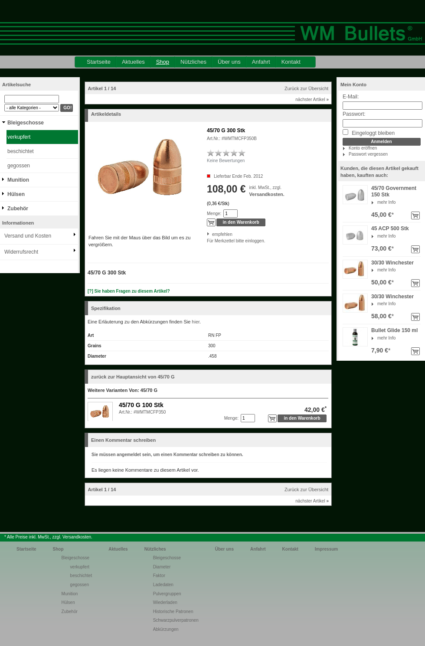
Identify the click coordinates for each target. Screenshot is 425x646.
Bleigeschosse (25, 123)
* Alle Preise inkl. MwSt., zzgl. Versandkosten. (48, 537)
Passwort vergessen (368, 154)
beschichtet (20, 151)
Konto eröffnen (363, 148)
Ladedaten (163, 584)
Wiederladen (165, 602)
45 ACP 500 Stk (390, 228)
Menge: (214, 213)
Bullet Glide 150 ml (394, 330)
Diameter (162, 566)
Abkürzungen (166, 629)
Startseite (99, 62)
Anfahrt (261, 62)
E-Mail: (351, 97)
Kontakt (291, 62)
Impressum (326, 549)
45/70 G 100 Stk (141, 404)
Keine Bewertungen (226, 160)
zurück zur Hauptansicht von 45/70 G (133, 376)
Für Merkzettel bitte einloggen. (207, 240)
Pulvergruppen (167, 593)
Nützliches (193, 62)
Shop (162, 62)
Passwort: (354, 114)
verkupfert (18, 137)
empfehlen (212, 234)
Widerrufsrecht (21, 252)
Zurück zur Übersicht (306, 88)
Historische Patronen (173, 611)
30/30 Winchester (392, 263)
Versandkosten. (266, 194)
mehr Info (386, 202)
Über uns (229, 62)
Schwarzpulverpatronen (176, 620)
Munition (18, 180)
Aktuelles (133, 62)
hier (195, 321)
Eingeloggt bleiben (369, 132)
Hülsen (16, 194)
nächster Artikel (312, 99)
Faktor (159, 575)
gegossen (18, 166)
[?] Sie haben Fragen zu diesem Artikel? (129, 291)
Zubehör (17, 209)
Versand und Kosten (27, 236)
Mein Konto (353, 84)
